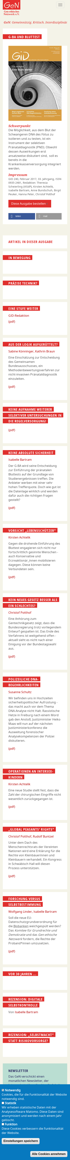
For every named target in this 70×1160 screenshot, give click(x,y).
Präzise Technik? (22, 283)
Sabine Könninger (21, 351)
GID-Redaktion (18, 316)
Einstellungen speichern (20, 1144)
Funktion (11, 1128)
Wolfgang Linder (20, 912)
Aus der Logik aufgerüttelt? (33, 344)
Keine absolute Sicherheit (31, 452)
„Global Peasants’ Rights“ (31, 829)
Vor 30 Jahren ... (22, 974)
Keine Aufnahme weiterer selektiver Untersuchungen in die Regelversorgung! (35, 415)
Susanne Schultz (20, 692)
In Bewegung (19, 257)
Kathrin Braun (45, 351)
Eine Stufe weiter (23, 308)
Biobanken (21, 926)
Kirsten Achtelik (19, 537)
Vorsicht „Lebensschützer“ (32, 530)
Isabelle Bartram (20, 460)
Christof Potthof (19, 613)
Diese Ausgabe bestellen (29, 204)
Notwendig (13, 1094)
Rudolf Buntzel (43, 836)
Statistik (10, 1107)
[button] (21, 216)
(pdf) (11, 321)
